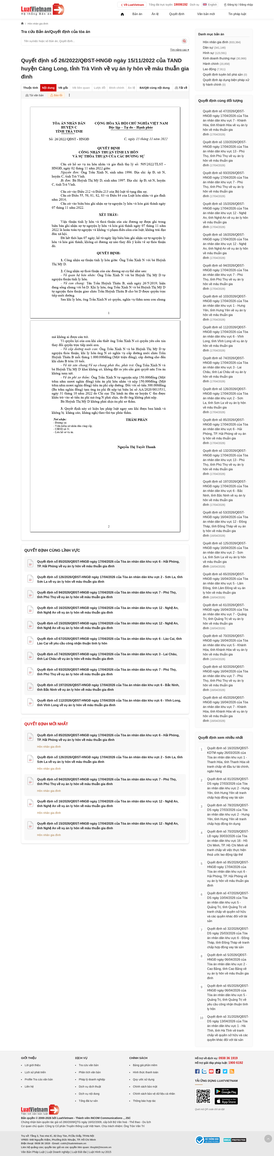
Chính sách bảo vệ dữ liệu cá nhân (154, 1093)
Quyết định (176, 14)
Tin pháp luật (237, 14)
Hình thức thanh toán (145, 1072)
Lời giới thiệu (32, 1065)
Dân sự (208, 47)
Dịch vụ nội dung (89, 1093)
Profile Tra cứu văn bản (39, 1079)
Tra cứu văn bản (89, 1065)
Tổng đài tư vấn (88, 1100)
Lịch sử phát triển (35, 1072)
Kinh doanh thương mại (219, 58)
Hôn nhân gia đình (49, 746)
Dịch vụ (194, 4)
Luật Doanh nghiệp (58, 1151)
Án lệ (155, 14)
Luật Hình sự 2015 (100, 1151)
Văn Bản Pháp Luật (33, 1151)
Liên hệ (29, 1086)
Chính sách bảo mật (145, 1086)
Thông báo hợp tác (144, 1100)
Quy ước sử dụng (143, 1079)
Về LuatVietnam (132, 5)
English (210, 4)
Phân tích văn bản (90, 1072)
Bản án (137, 14)
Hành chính (211, 63)
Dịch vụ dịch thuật (90, 1086)
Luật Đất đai (79, 1151)
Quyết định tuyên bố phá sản (223, 74)
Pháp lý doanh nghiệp (92, 1079)
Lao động (209, 69)
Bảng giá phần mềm (145, 1065)
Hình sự (208, 53)
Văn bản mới (206, 14)
